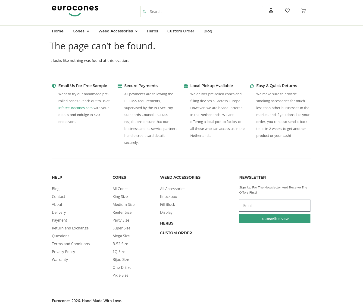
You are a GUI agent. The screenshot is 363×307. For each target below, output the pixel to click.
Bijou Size (121, 259)
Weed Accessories (118, 31)
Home (57, 31)
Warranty (60, 259)
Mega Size (121, 235)
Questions (60, 235)
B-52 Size (120, 243)
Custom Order (180, 31)
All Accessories (172, 188)
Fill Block (167, 204)
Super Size (121, 228)
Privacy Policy (63, 251)
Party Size (121, 220)
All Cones (120, 188)
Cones (81, 31)
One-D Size (122, 267)
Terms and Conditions (71, 243)
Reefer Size (122, 212)
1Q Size (119, 251)
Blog (207, 31)
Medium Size (124, 204)
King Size (120, 196)
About (57, 204)
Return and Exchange (70, 228)
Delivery (59, 212)
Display (166, 212)
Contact (58, 196)
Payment (59, 220)
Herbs (152, 31)
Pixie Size (120, 275)
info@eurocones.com (75, 107)
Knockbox (168, 196)
